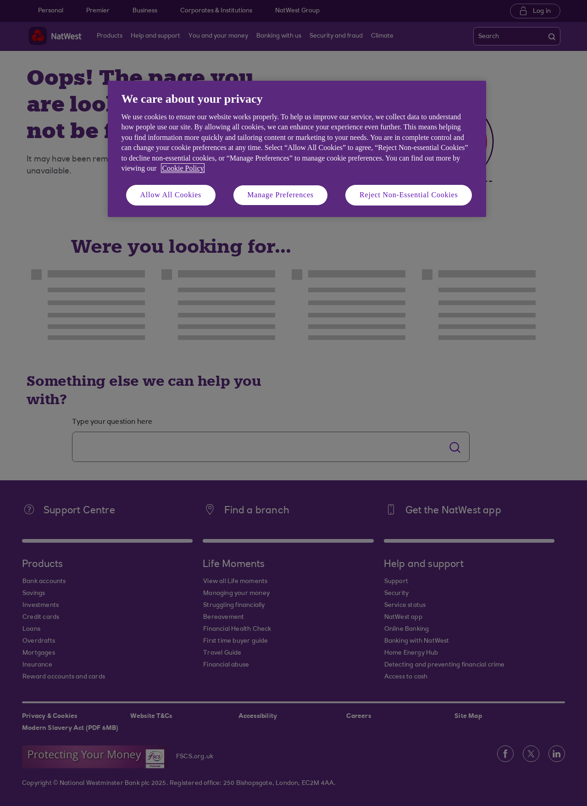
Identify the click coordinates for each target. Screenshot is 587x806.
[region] (297, 149)
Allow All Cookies (171, 195)
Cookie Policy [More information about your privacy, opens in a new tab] (183, 168)
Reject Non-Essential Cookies (409, 195)
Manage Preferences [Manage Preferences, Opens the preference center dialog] (280, 195)
